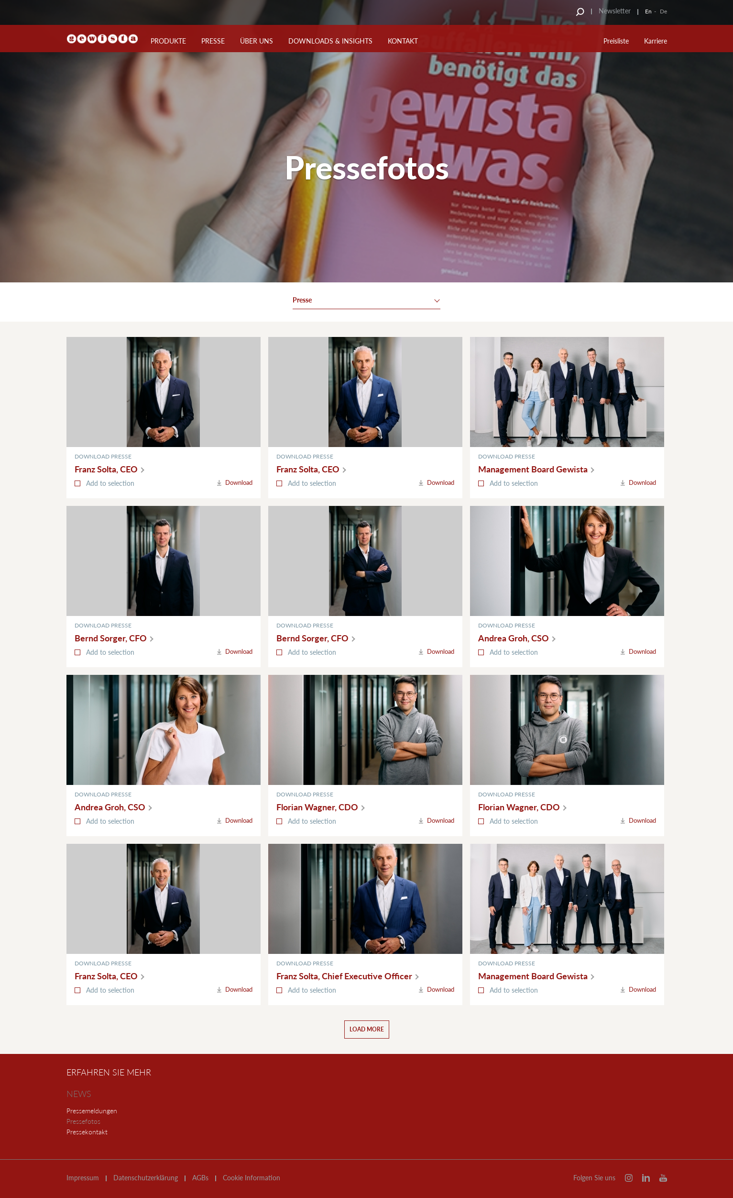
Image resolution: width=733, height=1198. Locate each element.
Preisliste (616, 41)
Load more (367, 1029)
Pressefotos (83, 1121)
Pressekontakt (87, 1132)
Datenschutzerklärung (145, 1178)
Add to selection (110, 483)
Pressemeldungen (91, 1111)
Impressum (82, 1178)
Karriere (655, 41)
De (663, 11)
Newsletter (615, 11)
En (648, 11)
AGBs (200, 1178)
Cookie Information (251, 1178)
